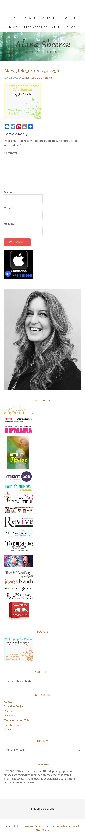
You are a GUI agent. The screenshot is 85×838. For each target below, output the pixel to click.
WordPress (42, 830)
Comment (12, 153)
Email (9, 208)
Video (7, 729)
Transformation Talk (16, 720)
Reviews (9, 715)
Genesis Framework (68, 826)
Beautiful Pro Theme (39, 826)
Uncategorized (12, 724)
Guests (8, 701)
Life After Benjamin (15, 706)
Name (9, 192)
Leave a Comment (41, 77)
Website (9, 224)
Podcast (8, 711)
